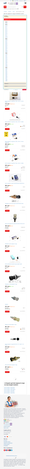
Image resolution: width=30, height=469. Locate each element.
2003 (6, 44)
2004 (6, 45)
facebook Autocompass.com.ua (11, 455)
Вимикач (6, 304)
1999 (6, 66)
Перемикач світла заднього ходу (11, 243)
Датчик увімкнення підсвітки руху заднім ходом (13, 263)
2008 (6, 50)
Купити (7, 108)
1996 (6, 62)
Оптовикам (6, 445)
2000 (6, 40)
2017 (6, 34)
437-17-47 (12, 3)
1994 (6, 59)
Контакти (21, 0)
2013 (6, 29)
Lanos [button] (6, 86)
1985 (6, 75)
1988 (6, 79)
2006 (6, 48)
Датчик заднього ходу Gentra (9, 388)
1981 (6, 70)
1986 (6, 76)
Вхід (25, 0)
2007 (6, 49)
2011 (6, 27)
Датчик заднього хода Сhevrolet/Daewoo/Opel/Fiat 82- (14, 183)
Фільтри (24, 89)
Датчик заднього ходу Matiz (9, 390)
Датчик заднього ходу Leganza (9, 389)
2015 (6, 32)
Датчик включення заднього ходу (11, 364)
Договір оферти (6, 444)
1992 (6, 57)
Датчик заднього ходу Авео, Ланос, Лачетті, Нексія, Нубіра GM (14, 142)
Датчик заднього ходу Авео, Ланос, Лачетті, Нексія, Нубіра (14, 102)
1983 (6, 72)
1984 (6, 74)
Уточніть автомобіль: (6, 16)
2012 (6, 28)
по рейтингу (6, 89)
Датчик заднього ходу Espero (9, 387)
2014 (6, 31)
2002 (6, 42)
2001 (6, 41)
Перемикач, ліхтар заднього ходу (11, 284)
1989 (6, 80)
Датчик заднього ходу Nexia (9, 391)
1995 (6, 61)
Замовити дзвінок (7, 426)
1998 (6, 65)
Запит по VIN (6, 427)
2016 (6, 33)
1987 (6, 78)
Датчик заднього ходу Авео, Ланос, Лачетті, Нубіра (14, 121)
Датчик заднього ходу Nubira (9, 392)
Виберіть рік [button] (8, 19)
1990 (6, 54)
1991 (6, 55)
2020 (6, 23)
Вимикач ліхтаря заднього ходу (10, 324)
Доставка (16, 0)
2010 (6, 25)
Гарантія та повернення (8, 442)
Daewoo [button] (7, 83)
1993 (6, 58)
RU (10, 0)
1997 (6, 63)
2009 (6, 52)
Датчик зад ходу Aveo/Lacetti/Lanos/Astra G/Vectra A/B (14, 223)
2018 (6, 36)
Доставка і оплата (7, 441)
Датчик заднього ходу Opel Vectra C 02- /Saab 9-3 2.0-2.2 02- (14, 345)
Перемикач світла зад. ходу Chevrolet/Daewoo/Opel (14, 203)
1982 (6, 71)
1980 (6, 68)
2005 (6, 46)
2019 (6, 37)
